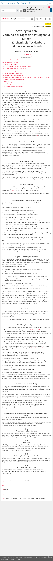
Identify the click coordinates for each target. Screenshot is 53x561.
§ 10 (3, 79)
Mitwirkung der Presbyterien (13, 73)
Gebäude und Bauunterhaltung (14, 75)
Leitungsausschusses (11, 64)
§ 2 (3, 62)
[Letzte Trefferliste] (20, 10)
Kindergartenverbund (11, 62)
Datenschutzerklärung (30, 557)
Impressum (19, 557)
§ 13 (3, 86)
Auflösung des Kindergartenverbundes (16, 84)
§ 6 (3, 71)
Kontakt (4, 557)
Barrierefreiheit (43, 557)
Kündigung (8, 82)
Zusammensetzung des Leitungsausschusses (18, 66)
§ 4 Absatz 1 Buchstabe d (35, 330)
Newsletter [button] (11, 557)
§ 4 (3, 66)
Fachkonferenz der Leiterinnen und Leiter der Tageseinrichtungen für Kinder (27, 77)
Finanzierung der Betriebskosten (14, 79)
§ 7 (3, 73)
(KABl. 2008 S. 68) (26, 54)
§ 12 (3, 84)
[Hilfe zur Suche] (17, 10)
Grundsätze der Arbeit (11, 60)
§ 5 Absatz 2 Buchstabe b (37, 348)
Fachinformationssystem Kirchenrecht (16, 3)
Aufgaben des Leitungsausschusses (15, 68)
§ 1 (3, 60)
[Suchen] (24, 10)
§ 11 (3, 82)
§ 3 (3, 64)
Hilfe (50, 557)
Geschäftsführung (10, 71)
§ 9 (3, 77)
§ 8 (3, 75)
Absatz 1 (13, 190)
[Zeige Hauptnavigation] (49, 3)
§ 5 (3, 68)
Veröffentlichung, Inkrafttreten (14, 86)
